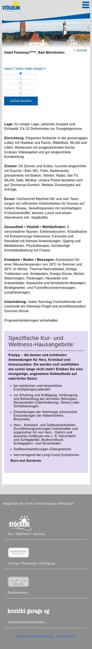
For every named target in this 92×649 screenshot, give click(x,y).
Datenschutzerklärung (35, 636)
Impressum (66, 636)
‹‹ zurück (80, 50)
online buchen (21, 101)
